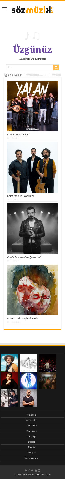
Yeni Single (31, 431)
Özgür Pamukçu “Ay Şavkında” (24, 257)
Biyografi (31, 452)
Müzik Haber (31, 420)
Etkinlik (31, 442)
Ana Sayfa (31, 415)
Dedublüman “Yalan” (18, 134)
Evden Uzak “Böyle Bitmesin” (23, 318)
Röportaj (31, 447)
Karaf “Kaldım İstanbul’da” (21, 196)
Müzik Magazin (31, 458)
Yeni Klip (31, 436)
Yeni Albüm (31, 425)
